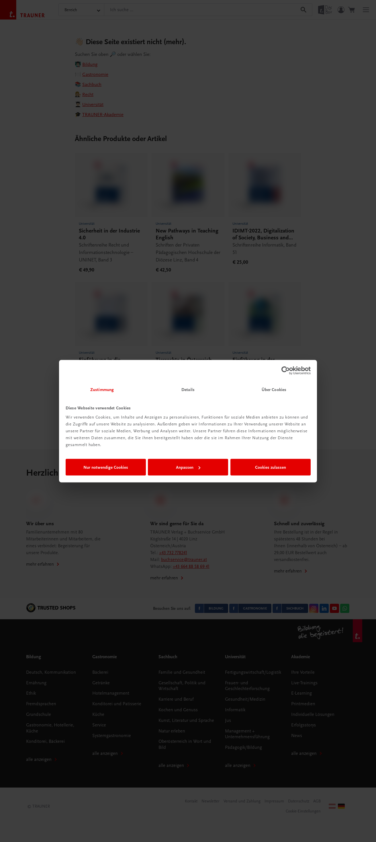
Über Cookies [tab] (274, 389)
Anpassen (188, 467)
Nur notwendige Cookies (105, 467)
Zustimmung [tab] (102, 389)
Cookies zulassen (270, 467)
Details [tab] (188, 389)
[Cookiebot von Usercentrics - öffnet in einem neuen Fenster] (286, 370)
